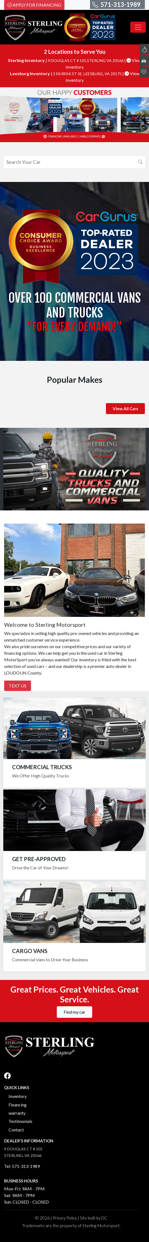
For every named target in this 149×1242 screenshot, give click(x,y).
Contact (16, 1129)
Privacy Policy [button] (65, 1217)
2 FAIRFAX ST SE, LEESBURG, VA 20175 (87, 73)
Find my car (74, 1012)
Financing (18, 1104)
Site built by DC (93, 1217)
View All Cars (125, 408)
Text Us (17, 685)
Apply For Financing (34, 4)
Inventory (18, 1096)
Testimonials (20, 1121)
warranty (17, 1112)
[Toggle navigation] (138, 27)
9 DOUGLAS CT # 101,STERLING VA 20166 (86, 60)
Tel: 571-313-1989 (22, 1166)
